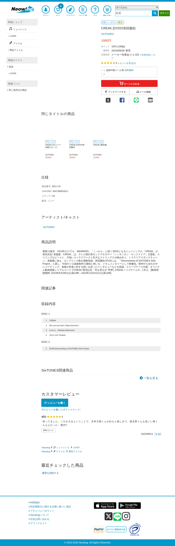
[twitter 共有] (108, 99)
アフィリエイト (38, 523)
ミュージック (62, 447)
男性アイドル (75, 451)
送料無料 (129, 70)
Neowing (46, 447)
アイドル (60, 451)
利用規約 (35, 502)
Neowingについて (39, 515)
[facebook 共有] (122, 99)
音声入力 (164, 13)
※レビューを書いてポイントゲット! (60, 409)
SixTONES (107, 33)
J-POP (76, 447)
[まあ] (158, 434)
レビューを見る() (127, 63)
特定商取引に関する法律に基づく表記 (50, 506)
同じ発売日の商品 (18, 90)
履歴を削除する (50, 473)
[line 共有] (136, 99)
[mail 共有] (150, 99)
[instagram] (126, 516)
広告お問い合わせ (39, 519)
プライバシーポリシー (42, 510)
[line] (117, 517)
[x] (109, 516)
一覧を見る (151, 378)
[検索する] (155, 13)
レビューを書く (54, 402)
